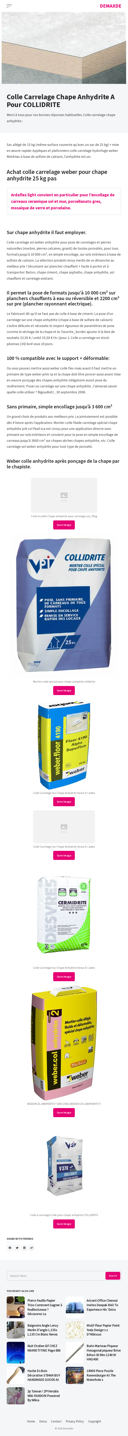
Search (113, 1275)
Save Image (64, 525)
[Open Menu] (9, 6)
